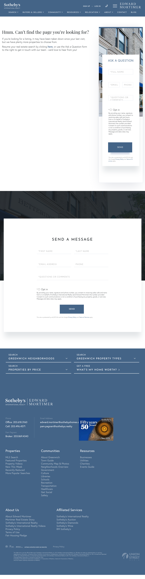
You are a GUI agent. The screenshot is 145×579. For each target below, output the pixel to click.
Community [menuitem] (54, 12)
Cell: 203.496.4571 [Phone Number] (15, 426)
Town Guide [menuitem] (47, 460)
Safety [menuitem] (44, 495)
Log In (97, 6)
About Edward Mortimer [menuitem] (18, 516)
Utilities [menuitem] (84, 460)
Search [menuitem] (13, 12)
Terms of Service (84, 317)
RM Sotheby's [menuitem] (64, 529)
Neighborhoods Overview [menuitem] (54, 466)
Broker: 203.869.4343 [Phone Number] (17, 436)
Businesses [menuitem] (86, 457)
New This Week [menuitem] (14, 466)
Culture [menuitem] (45, 473)
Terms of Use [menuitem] (12, 532)
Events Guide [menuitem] (87, 466)
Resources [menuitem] (73, 12)
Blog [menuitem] (133, 12)
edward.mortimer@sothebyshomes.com (61, 422)
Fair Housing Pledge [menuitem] (16, 535)
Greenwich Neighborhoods (32, 358)
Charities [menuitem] (85, 463)
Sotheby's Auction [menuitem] (66, 519)
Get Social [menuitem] (46, 492)
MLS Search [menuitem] (12, 457)
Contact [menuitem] (122, 12)
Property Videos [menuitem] (14, 463)
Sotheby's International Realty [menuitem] (22, 522)
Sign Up (86, 6)
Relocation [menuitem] (91, 12)
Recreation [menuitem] (46, 482)
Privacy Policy (120, 159)
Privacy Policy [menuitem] (13, 529)
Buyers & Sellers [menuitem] (32, 12)
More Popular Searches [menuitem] (18, 473)
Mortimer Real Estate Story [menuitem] (20, 519)
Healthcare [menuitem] (47, 489)
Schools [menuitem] (45, 479)
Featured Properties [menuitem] (16, 460)
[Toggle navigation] (115, 6)
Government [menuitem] (47, 470)
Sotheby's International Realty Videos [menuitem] (26, 525)
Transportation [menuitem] (49, 485)
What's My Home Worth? (97, 370)
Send (120, 147)
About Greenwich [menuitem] (50, 457)
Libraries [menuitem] (45, 476)
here (50, 46)
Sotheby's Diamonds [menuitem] (67, 522)
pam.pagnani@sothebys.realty (56, 426)
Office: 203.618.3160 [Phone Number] (16, 422)
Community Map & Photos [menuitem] (55, 463)
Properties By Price (25, 370)
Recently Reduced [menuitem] (15, 470)
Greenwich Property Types (99, 358)
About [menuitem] (107, 12)
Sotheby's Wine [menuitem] (65, 525)
